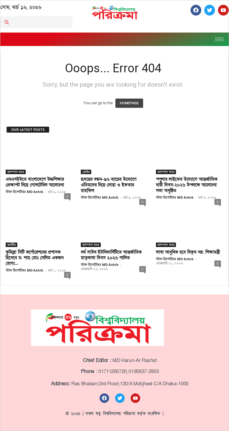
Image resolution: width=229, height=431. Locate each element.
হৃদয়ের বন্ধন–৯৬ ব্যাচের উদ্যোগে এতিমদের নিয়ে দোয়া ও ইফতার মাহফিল (109, 185)
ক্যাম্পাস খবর (15, 172)
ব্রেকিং (86, 172)
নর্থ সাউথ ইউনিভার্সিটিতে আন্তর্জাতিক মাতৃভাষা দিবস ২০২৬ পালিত (111, 255)
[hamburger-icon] (219, 39)
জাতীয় (11, 245)
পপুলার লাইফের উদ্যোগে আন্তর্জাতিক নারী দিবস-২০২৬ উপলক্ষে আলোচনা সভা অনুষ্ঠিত (186, 185)
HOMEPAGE (129, 103)
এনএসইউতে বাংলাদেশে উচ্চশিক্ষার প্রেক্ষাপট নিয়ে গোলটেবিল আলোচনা (35, 182)
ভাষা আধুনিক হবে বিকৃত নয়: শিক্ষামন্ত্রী (188, 252)
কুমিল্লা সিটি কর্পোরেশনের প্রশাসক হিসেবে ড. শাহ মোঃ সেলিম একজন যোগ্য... (35, 257)
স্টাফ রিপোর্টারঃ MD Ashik (24, 191)
